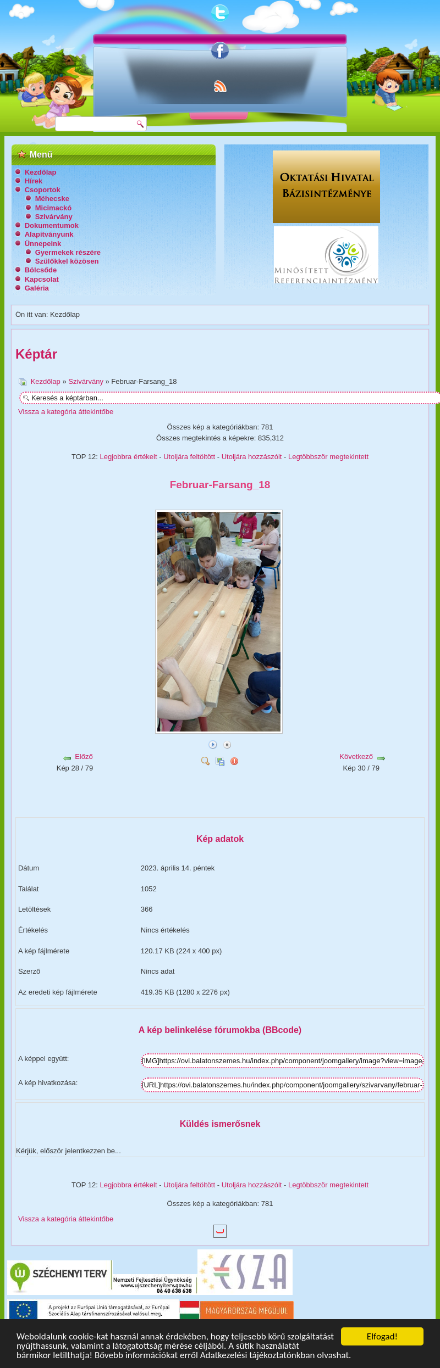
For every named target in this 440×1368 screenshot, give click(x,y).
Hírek (34, 181)
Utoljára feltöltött (189, 457)
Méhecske (52, 198)
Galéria (37, 288)
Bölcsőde (41, 270)
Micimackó (53, 208)
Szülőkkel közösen (67, 261)
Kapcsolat (42, 279)
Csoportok (43, 190)
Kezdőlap (41, 172)
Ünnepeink (43, 243)
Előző (84, 756)
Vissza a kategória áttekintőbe (65, 411)
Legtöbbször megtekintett (328, 457)
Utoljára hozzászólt (252, 457)
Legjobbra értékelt (128, 457)
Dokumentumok (52, 225)
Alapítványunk (49, 234)
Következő (356, 756)
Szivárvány (54, 217)
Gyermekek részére (68, 252)
